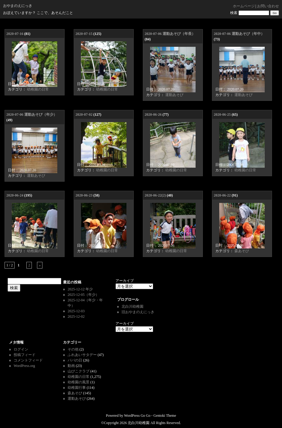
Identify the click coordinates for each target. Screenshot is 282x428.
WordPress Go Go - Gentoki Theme (150, 415)
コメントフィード (28, 360)
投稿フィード (24, 355)
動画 (71, 366)
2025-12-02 (76, 316)
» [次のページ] (40, 265)
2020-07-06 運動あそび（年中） (239, 34)
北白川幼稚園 (132, 306)
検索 (233, 13)
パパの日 (75, 360)
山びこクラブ (78, 371)
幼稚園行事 (77, 387)
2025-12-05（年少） (83, 295)
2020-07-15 (84, 34)
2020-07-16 (14, 34)
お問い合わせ (268, 6)
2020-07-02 (84, 114)
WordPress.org (24, 366)
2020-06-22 (222, 195)
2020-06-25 (222, 114)
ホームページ (244, 6)
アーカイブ (125, 281)
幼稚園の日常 (38, 89)
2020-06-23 (84, 195)
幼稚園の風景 (78, 382)
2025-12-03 (76, 311)
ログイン (21, 349)
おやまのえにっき (17, 6)
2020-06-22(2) (155, 195)
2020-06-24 (14, 195)
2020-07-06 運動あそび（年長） (170, 34)
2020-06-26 (153, 114)
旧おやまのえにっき (138, 312)
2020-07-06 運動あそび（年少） (31, 114)
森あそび (241, 251)
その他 (73, 349)
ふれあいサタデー (82, 355)
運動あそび (174, 95)
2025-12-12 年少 (80, 289)
